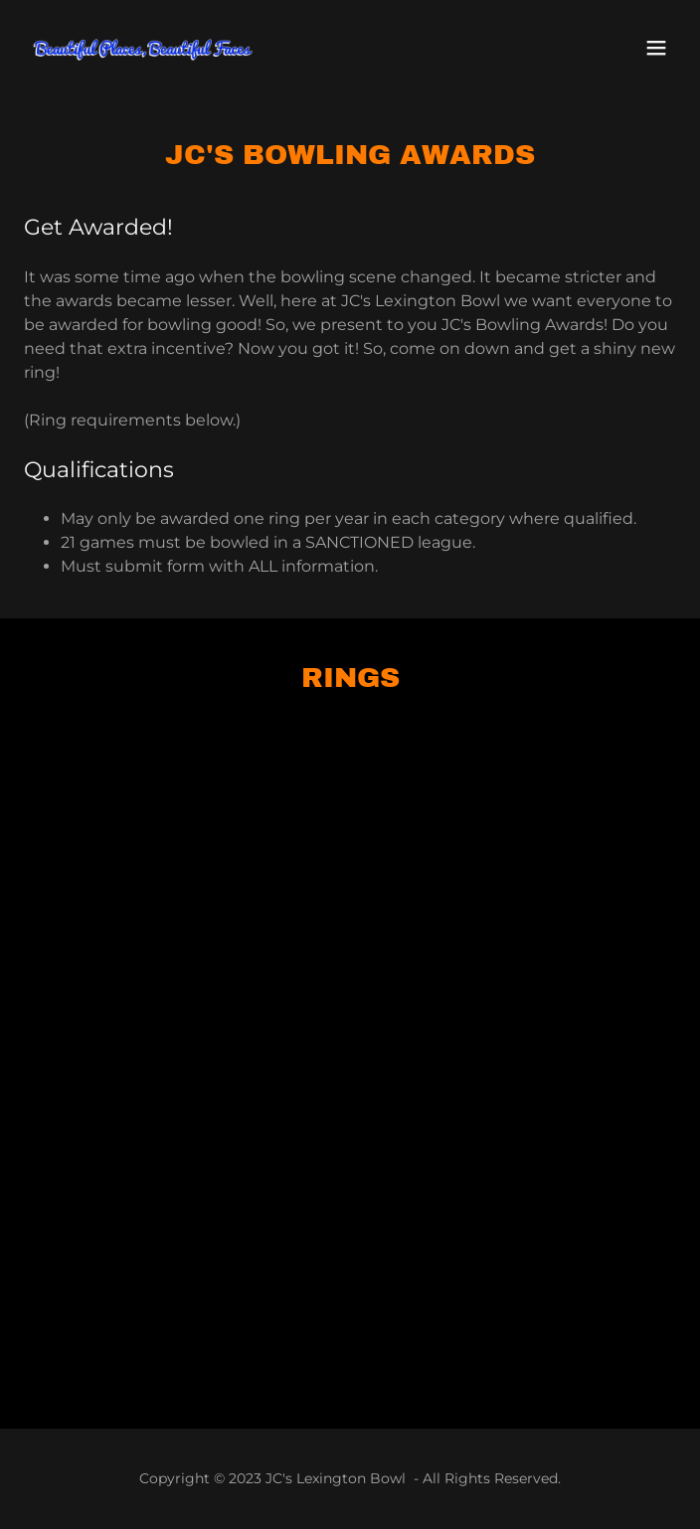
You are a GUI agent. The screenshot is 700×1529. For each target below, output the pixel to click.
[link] (143, 47)
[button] (656, 48)
